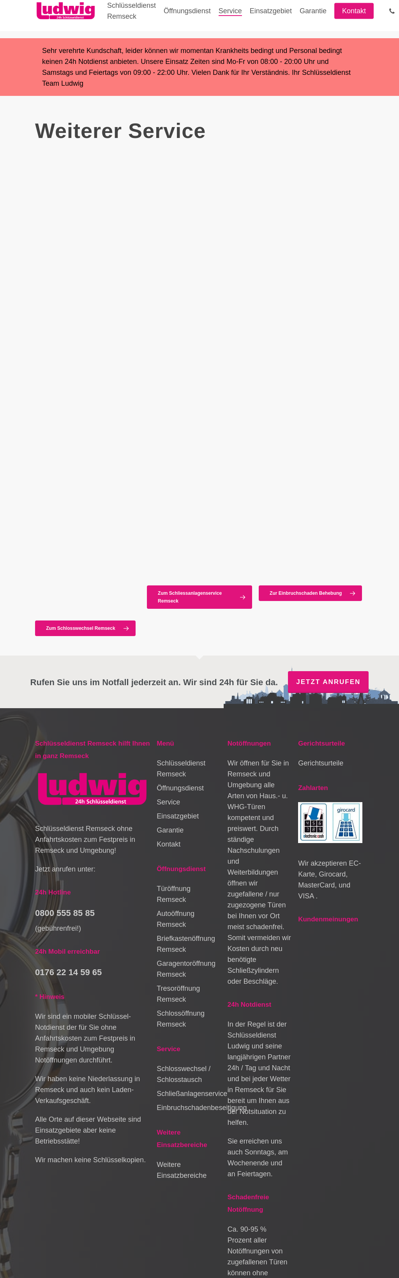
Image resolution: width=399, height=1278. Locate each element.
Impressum (133, 1227)
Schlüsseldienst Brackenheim (328, 1254)
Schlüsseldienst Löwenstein (144, 1262)
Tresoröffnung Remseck (178, 877)
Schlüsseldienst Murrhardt (275, 1245)
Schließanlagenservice (189, 977)
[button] (85, 508)
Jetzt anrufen (328, 565)
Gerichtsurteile (320, 647)
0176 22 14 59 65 (68, 856)
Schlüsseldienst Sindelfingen (131, 1245)
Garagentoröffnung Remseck (186, 852)
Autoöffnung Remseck (175, 803)
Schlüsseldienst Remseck (181, 652)
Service (168, 686)
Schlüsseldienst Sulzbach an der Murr (301, 1262)
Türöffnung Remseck (174, 778)
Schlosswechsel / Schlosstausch (183, 958)
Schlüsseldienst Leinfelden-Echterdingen (238, 1254)
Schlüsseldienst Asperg (156, 1254)
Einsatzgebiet (178, 700)
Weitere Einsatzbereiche (182, 1054)
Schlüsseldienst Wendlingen (216, 1262)
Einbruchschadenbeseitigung (189, 991)
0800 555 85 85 (65, 796)
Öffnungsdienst (180, 672)
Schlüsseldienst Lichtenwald (205, 1245)
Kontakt (168, 728)
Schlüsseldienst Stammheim (72, 1262)
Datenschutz (50, 1235)
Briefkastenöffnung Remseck (186, 827)
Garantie (170, 714)
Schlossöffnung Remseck (181, 902)
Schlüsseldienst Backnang (92, 1254)
